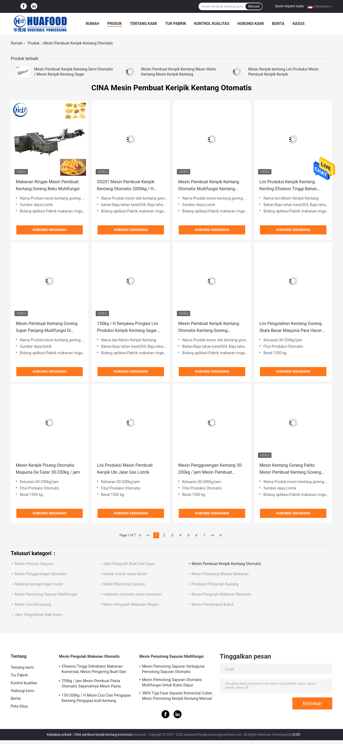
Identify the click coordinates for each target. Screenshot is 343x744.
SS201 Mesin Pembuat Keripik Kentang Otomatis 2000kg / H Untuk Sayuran (125, 185)
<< (148, 535)
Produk (114, 23)
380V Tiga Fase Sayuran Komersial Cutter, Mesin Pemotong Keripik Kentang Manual (177, 696)
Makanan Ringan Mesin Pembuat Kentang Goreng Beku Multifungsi (48, 185)
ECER (296, 734)
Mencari (254, 6)
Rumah (92, 23)
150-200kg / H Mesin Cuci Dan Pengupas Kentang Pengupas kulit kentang (96, 698)
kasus (299, 23)
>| (220, 535)
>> (212, 535)
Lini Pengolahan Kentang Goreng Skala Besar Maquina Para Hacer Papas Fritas (290, 327)
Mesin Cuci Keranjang (33, 604)
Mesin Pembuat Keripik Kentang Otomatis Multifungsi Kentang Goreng (208, 185)
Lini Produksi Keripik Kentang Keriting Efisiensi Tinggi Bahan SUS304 (288, 185)
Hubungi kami (250, 23)
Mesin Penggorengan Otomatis (40, 574)
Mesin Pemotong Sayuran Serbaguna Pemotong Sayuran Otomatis (173, 669)
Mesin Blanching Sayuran (124, 584)
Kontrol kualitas (211, 23)
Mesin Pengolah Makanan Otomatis (221, 594)
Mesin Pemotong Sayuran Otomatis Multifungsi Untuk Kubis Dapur (172, 682)
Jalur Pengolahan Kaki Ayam (38, 614)
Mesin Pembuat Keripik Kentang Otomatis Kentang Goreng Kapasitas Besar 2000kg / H (208, 327)
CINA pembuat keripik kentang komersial (103, 734)
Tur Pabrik (175, 23)
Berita (278, 23)
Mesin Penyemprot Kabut (213, 604)
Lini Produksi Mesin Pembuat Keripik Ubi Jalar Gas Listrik (124, 469)
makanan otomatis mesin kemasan (132, 594)
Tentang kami (143, 23)
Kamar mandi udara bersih (125, 574)
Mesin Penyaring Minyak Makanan (220, 574)
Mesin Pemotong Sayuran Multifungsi (46, 594)
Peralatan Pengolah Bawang (215, 584)
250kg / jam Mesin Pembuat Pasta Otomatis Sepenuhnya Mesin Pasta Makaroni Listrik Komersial (91, 684)
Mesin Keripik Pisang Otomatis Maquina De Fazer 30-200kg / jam (48, 469)
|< (140, 535)
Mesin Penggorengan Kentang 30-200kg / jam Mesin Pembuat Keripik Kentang (210, 469)
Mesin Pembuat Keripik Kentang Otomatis (226, 564)
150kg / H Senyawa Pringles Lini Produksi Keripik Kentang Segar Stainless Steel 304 (127, 327)
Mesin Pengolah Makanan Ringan (131, 604)
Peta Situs (19, 706)
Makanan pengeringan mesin (39, 584)
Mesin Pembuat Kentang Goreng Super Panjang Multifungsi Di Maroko (46, 327)
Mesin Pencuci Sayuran (34, 564)
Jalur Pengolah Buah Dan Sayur (129, 564)
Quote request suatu (289, 6)
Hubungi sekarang (49, 230)
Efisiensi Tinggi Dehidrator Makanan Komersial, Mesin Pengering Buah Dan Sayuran (94, 669)
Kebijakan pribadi (59, 734)
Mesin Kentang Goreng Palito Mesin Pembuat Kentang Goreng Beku (290, 469)
